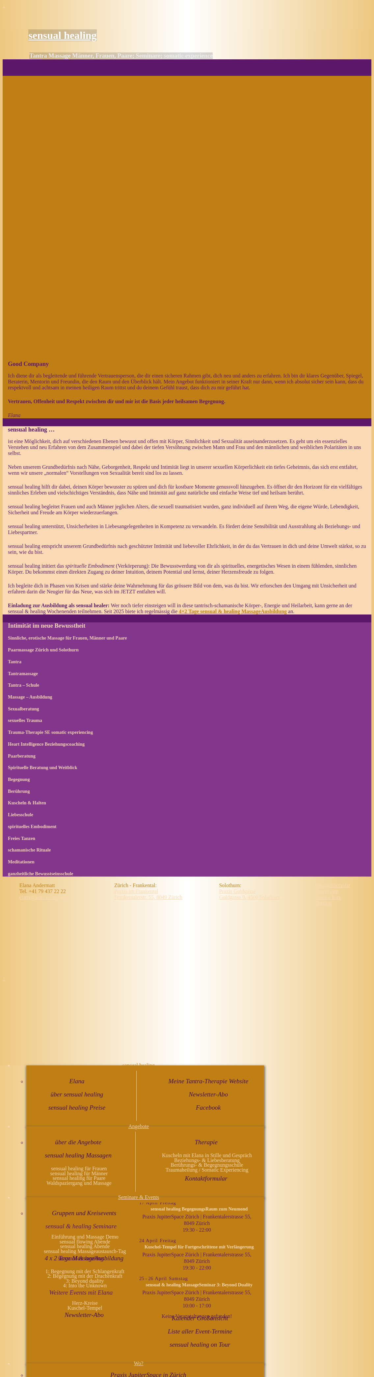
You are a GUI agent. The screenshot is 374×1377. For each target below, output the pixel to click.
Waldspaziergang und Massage (78, 1183)
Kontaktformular (206, 1178)
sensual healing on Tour (200, 1344)
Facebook (208, 1107)
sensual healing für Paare (79, 1178)
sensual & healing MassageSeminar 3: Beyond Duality (199, 1284)
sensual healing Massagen (78, 1155)
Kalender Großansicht (200, 1318)
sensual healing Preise (76, 1107)
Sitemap (323, 903)
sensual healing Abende (85, 1246)
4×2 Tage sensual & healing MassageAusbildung (233, 611)
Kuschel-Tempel (84, 1308)
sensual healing (62, 35)
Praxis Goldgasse (237, 891)
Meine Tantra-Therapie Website (208, 1081)
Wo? (139, 1363)
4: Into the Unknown (85, 1285)
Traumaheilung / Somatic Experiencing (207, 1170)
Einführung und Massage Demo (85, 1237)
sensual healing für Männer (79, 1173)
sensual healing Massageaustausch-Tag (85, 1251)
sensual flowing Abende (85, 1241)
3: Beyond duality (85, 1281)
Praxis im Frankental (136, 891)
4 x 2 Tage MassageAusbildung (84, 1258)
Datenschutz (328, 897)
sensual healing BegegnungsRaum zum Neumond (199, 1209)
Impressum (326, 891)
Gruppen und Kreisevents (84, 1213)
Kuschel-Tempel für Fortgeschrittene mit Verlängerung (199, 1246)
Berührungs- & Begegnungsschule (207, 1165)
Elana (77, 1081)
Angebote (138, 1126)
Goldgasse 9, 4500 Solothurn (249, 897)
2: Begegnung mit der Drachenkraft (84, 1276)
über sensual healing (77, 1094)
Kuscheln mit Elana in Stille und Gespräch (207, 1155)
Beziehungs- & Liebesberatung (207, 1160)
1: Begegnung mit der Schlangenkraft (84, 1271)
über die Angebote (78, 1142)
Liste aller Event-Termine (200, 1331)
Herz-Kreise (85, 1303)
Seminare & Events (138, 1197)
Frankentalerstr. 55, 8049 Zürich (148, 897)
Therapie (206, 1142)
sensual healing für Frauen (79, 1168)
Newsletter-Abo (208, 1094)
